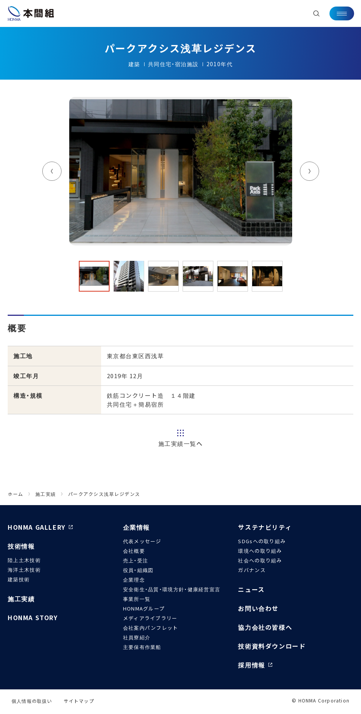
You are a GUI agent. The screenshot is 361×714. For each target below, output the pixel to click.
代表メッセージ (142, 541)
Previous (52, 171)
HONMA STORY (33, 617)
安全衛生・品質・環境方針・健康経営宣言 (172, 589)
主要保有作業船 (142, 647)
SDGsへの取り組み (262, 541)
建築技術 (19, 579)
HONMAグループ (144, 608)
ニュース (251, 589)
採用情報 (251, 664)
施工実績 (21, 598)
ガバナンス (252, 570)
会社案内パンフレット (150, 627)
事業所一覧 (137, 598)
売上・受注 (135, 560)
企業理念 (134, 579)
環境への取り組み (260, 550)
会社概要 (134, 550)
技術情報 (21, 546)
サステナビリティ (265, 527)
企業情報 (136, 527)
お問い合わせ (258, 608)
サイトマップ (79, 700)
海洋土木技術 (24, 569)
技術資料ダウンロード (272, 646)
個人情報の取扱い (32, 700)
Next (309, 171)
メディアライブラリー (150, 618)
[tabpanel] (180, 171)
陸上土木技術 (24, 560)
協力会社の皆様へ (265, 627)
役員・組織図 (138, 570)
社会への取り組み (260, 560)
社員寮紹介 (137, 637)
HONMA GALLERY (37, 527)
